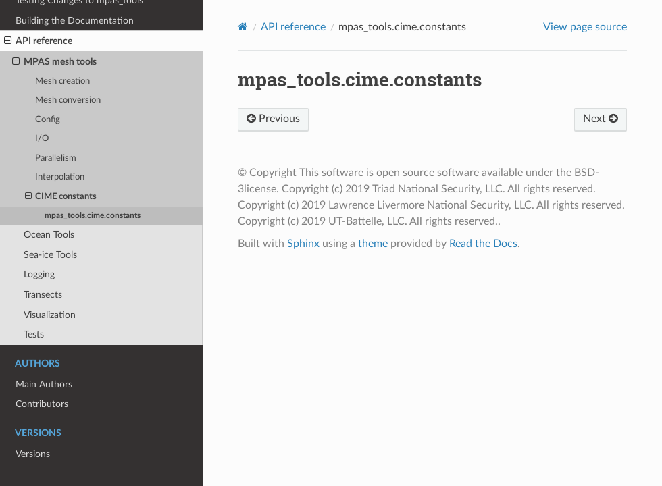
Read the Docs (483, 243)
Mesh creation (62, 81)
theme (373, 243)
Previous (273, 118)
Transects (43, 295)
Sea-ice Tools (50, 255)
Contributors (42, 404)
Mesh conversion (68, 100)
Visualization (50, 315)
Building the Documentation (75, 21)
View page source (585, 27)
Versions (33, 454)
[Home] (243, 26)
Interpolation (59, 177)
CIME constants (61, 197)
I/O (42, 138)
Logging (39, 274)
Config (47, 119)
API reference (38, 41)
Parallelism (55, 158)
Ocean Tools (49, 235)
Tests (34, 334)
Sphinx (303, 243)
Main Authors (44, 384)
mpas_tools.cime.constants (93, 215)
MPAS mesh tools (54, 62)
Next (600, 118)
